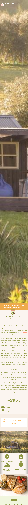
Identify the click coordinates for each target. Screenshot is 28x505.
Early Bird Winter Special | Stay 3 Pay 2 (14, 306)
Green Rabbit (23, 332)
